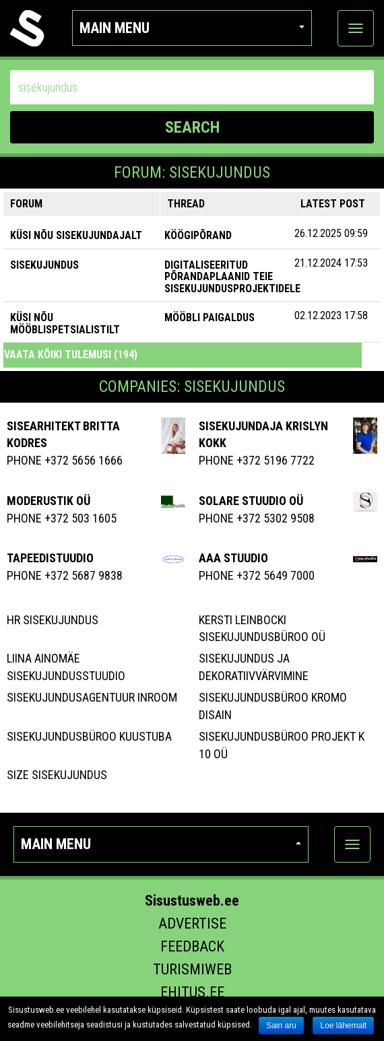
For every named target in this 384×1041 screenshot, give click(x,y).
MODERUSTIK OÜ (48, 501)
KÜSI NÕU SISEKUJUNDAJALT (76, 235)
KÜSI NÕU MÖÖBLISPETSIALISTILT (65, 323)
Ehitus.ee (192, 992)
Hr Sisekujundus (52, 620)
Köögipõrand (198, 235)
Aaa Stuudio (233, 558)
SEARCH (192, 127)
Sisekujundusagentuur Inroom (92, 697)
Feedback (192, 946)
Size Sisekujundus (57, 775)
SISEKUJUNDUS (44, 265)
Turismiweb (192, 969)
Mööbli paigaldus (209, 317)
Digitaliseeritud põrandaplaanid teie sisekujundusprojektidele (232, 277)
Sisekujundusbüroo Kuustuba (89, 736)
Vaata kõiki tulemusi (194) (70, 354)
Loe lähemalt (343, 1025)
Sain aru (281, 1025)
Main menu (192, 28)
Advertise (192, 923)
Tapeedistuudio (50, 558)
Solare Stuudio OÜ (251, 501)
